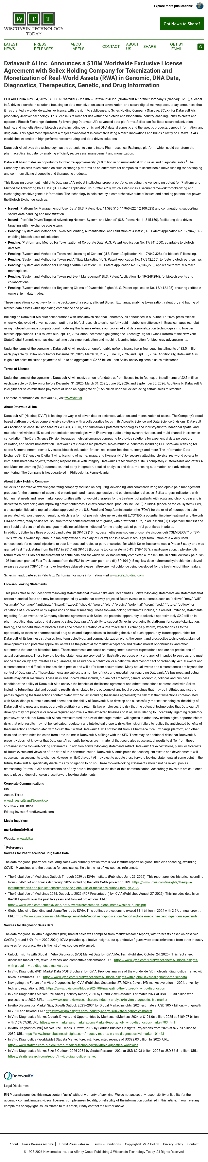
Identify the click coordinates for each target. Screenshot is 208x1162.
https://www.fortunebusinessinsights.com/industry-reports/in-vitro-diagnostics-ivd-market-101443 (94, 1034)
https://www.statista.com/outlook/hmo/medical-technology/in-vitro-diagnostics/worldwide (73, 1045)
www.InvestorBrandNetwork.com (27, 800)
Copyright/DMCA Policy (142, 1144)
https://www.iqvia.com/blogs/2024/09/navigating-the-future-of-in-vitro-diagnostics (105, 988)
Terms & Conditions (107, 1144)
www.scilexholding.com (127, 575)
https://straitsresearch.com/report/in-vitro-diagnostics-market (52, 1056)
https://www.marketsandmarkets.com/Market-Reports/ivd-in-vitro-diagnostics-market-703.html (107, 1022)
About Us (132, 46)
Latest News (10, 46)
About (14, 1144)
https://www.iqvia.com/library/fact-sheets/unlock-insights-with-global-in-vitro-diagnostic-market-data (115, 977)
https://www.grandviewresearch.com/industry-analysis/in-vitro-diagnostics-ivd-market (106, 1000)
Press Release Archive (37, 1144)
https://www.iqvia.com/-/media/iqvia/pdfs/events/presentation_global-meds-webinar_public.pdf (77, 905)
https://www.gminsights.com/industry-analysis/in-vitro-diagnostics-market (99, 1011)
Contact (111, 47)
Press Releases (43, 46)
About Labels (77, 46)
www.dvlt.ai (73, 398)
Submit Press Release (73, 1144)
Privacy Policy (173, 1144)
